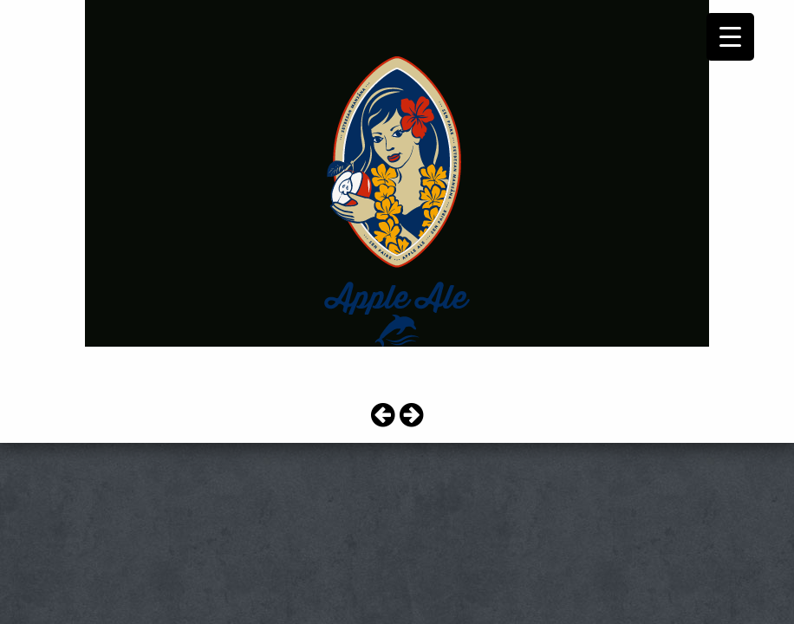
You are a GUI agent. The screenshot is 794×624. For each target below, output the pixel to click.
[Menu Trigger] (730, 37)
